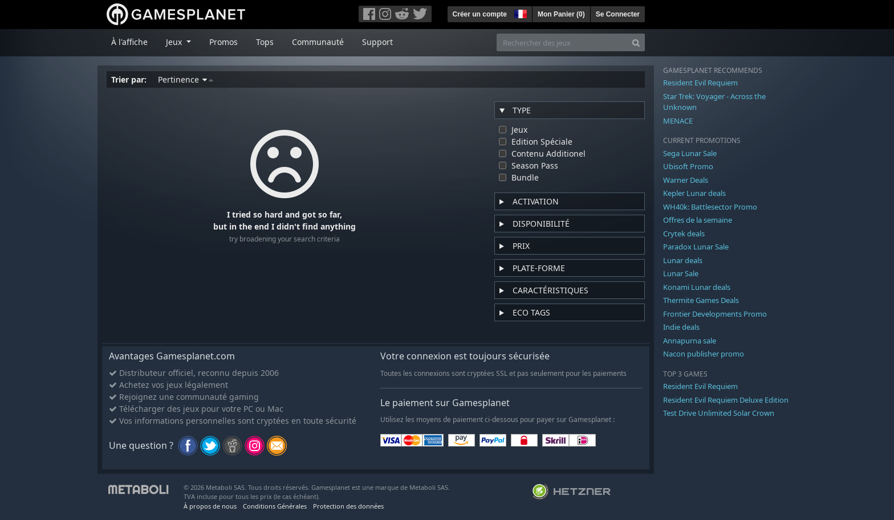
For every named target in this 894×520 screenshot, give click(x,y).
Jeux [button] (175, 41)
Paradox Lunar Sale (696, 246)
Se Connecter (618, 14)
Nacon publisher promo (703, 354)
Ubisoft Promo (688, 166)
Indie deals (681, 327)
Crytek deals (684, 233)
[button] (519, 12)
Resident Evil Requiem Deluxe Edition (726, 400)
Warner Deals (685, 180)
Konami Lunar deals (696, 287)
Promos (223, 41)
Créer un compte (480, 14)
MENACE (678, 121)
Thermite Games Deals (701, 300)
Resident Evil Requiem (700, 82)
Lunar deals (682, 260)
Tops (265, 41)
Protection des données (348, 506)
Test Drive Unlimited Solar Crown (718, 413)
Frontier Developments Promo (715, 314)
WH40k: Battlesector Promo (710, 207)
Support (377, 41)
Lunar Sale (680, 273)
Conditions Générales (275, 506)
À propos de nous (210, 506)
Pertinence (185, 79)
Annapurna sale (689, 340)
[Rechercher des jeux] (562, 42)
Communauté (318, 41)
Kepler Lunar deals (694, 193)
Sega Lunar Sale (690, 153)
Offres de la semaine (697, 220)
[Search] (636, 42)
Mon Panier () (561, 14)
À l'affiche (129, 41)
